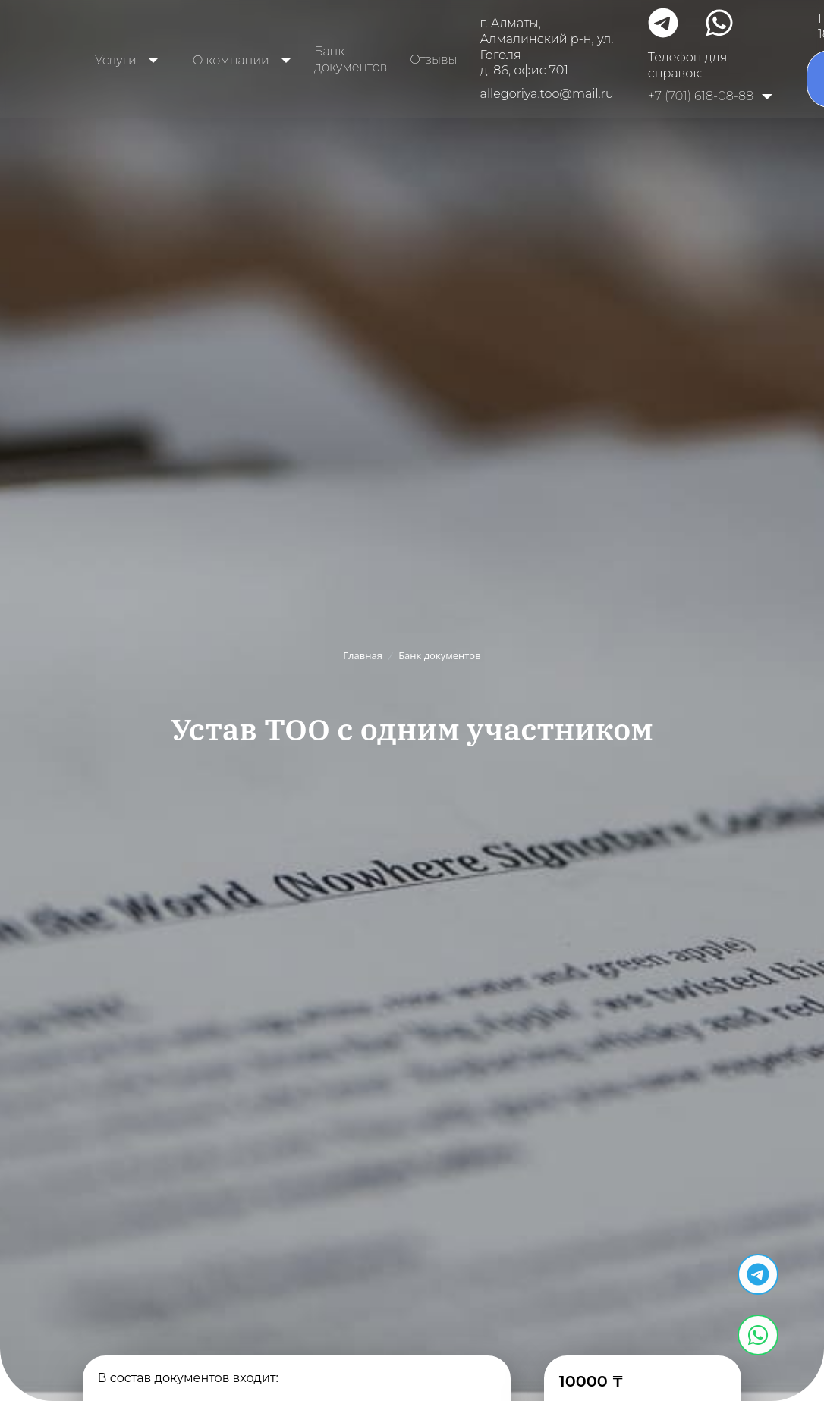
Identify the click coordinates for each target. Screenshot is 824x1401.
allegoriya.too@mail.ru (547, 93)
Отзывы (433, 59)
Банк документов (350, 59)
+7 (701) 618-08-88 (700, 96)
